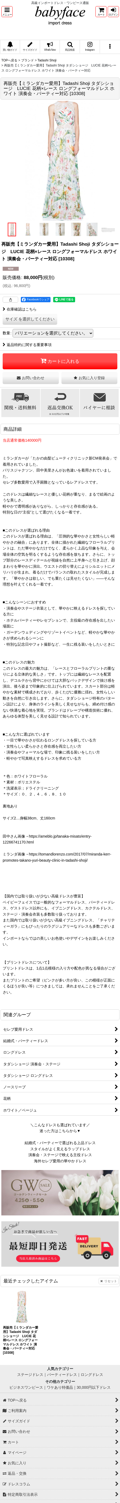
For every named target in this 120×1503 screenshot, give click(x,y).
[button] (7, 11)
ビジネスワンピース (26, 1387)
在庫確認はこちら (20, 309)
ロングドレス (92, 1374)
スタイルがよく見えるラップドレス (60, 1149)
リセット (108, 1281)
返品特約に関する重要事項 (27, 345)
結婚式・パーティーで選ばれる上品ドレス (60, 1143)
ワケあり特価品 (60, 1387)
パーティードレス (62, 1374)
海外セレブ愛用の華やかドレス (60, 1161)
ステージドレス (30, 1374)
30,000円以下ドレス (94, 1387)
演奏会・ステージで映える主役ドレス (60, 1155)
